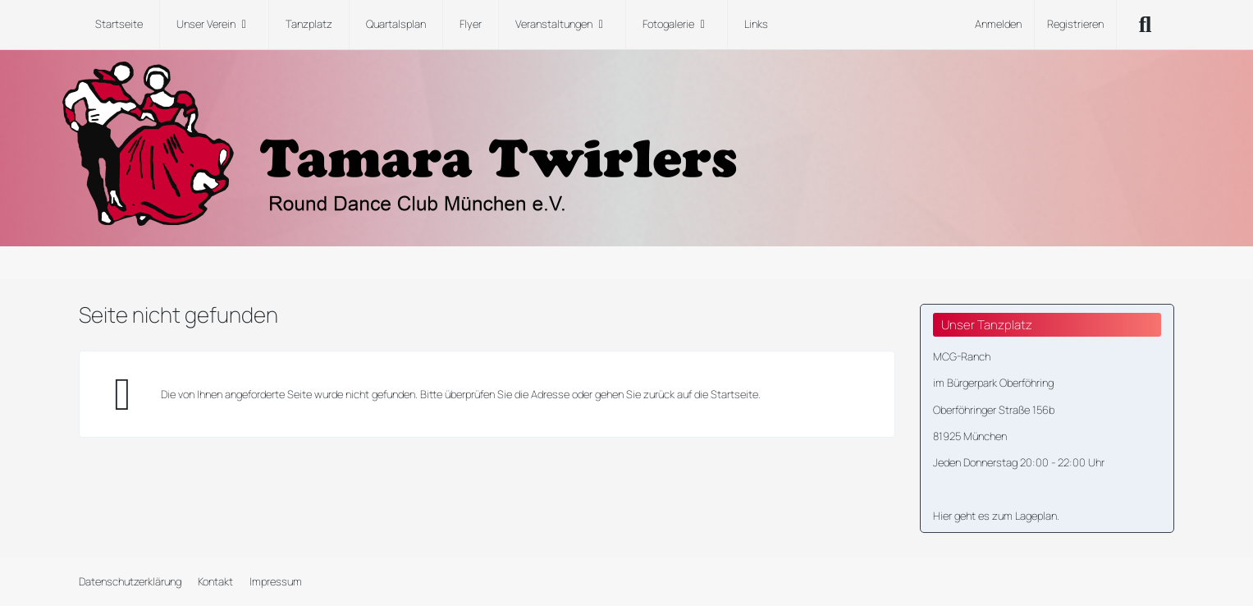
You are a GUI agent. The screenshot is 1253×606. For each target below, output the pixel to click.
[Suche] (1145, 24)
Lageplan (1036, 515)
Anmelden (998, 23)
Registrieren (1075, 23)
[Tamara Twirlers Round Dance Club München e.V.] (626, 143)
